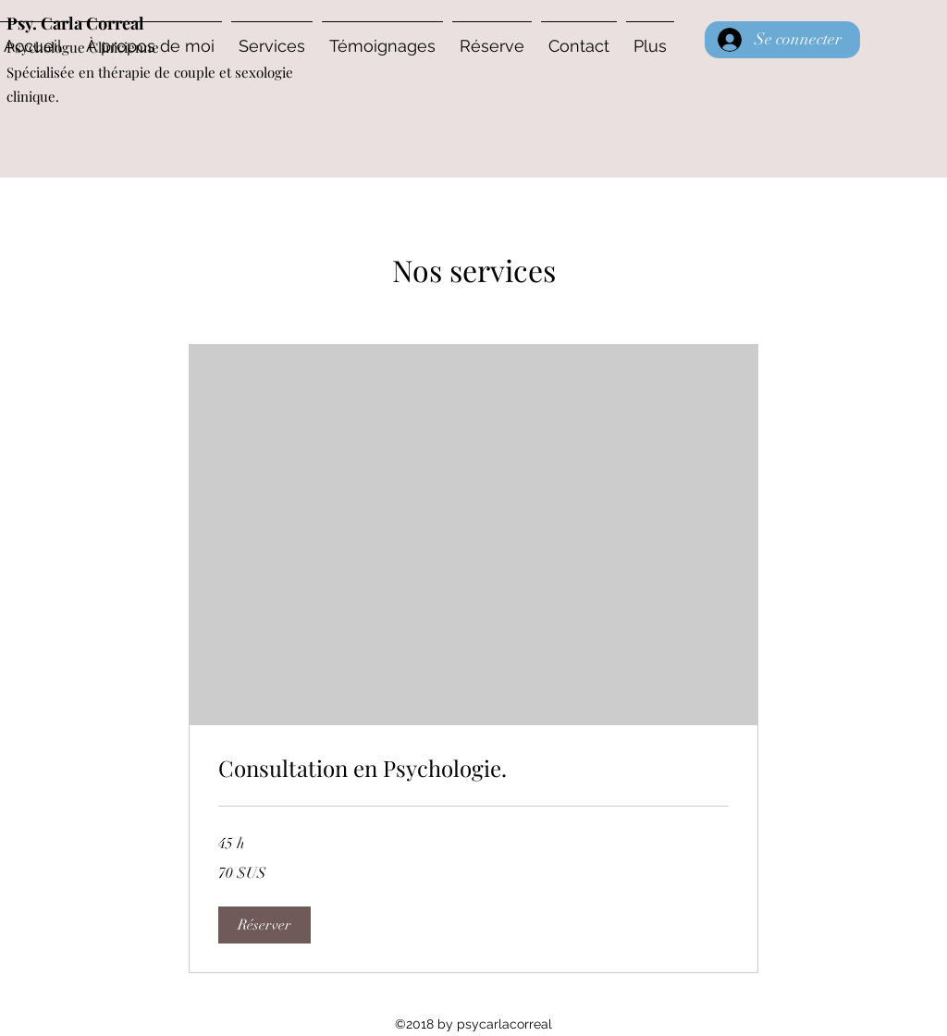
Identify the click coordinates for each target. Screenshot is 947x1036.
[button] (264, 925)
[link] (473, 768)
